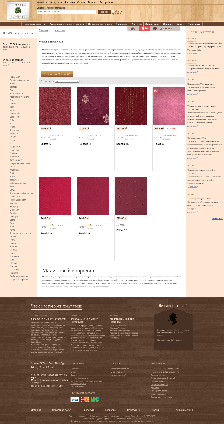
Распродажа (107, 2)
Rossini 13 (46, 233)
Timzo (12, 166)
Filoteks (13, 263)
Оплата (81, 2)
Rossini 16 (84, 233)
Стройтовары (152, 24)
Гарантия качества (159, 384)
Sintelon (13, 83)
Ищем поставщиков (160, 394)
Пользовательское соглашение (165, 369)
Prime (12, 240)
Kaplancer (14, 170)
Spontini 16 (122, 144)
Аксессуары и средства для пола (67, 24)
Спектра (14, 216)
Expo (12, 223)
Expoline (14, 213)
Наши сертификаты (79, 378)
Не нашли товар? (118, 375)
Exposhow (14, 210)
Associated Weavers (19, 97)
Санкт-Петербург (57, 363)
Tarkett (13, 137)
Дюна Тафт (15, 196)
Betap (12, 220)
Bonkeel (13, 153)
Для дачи (137, 24)
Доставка (69, 2)
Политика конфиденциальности (165, 372)
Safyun (13, 260)
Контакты (42, 2)
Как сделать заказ (159, 391)
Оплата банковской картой (163, 378)
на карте (36, 382)
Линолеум (88, 410)
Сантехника (122, 24)
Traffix (12, 127)
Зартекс (13, 87)
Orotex (13, 236)
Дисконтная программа (161, 397)
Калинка (14, 133)
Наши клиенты (77, 387)
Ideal (12, 110)
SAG (12, 186)
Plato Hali (14, 150)
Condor (13, 103)
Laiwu (12, 190)
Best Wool (14, 157)
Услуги (180, 24)
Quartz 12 (46, 144)
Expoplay (14, 206)
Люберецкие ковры (19, 276)
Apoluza (13, 246)
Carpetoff (14, 273)
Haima (13, 243)
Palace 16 (121, 230)
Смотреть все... (217, 219)
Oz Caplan (15, 269)
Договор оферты (158, 375)
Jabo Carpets (16, 160)
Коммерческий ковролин (21, 193)
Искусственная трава (20, 163)
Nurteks (13, 203)
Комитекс (14, 130)
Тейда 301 (160, 144)
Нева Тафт (15, 77)
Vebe (12, 107)
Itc (11, 123)
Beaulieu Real (16, 93)
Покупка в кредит (158, 381)
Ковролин (110, 410)
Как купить (56, 2)
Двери (155, 410)
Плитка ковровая (18, 200)
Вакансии (75, 375)
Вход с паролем (118, 372)
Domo (12, 90)
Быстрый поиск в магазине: (51, 7)
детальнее (192, 53)
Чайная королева (18, 183)
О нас (73, 372)
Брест (12, 226)
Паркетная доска (61, 410)
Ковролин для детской (20, 233)
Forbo (12, 143)
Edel (12, 173)
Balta (12, 120)
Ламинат (36, 410)
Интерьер (168, 24)
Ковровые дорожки (19, 279)
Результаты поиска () (57, 74)
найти (104, 11)
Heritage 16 (85, 144)
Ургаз (12, 230)
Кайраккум (15, 147)
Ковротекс (15, 180)
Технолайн (15, 113)
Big (11, 100)
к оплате (89, 392)
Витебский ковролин (19, 80)
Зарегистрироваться (120, 369)
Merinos (13, 250)
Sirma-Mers (15, 256)
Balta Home (15, 117)
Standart (14, 266)
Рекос (12, 140)
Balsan (13, 176)
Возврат (92, 2)
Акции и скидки (184, 410)
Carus (12, 253)
